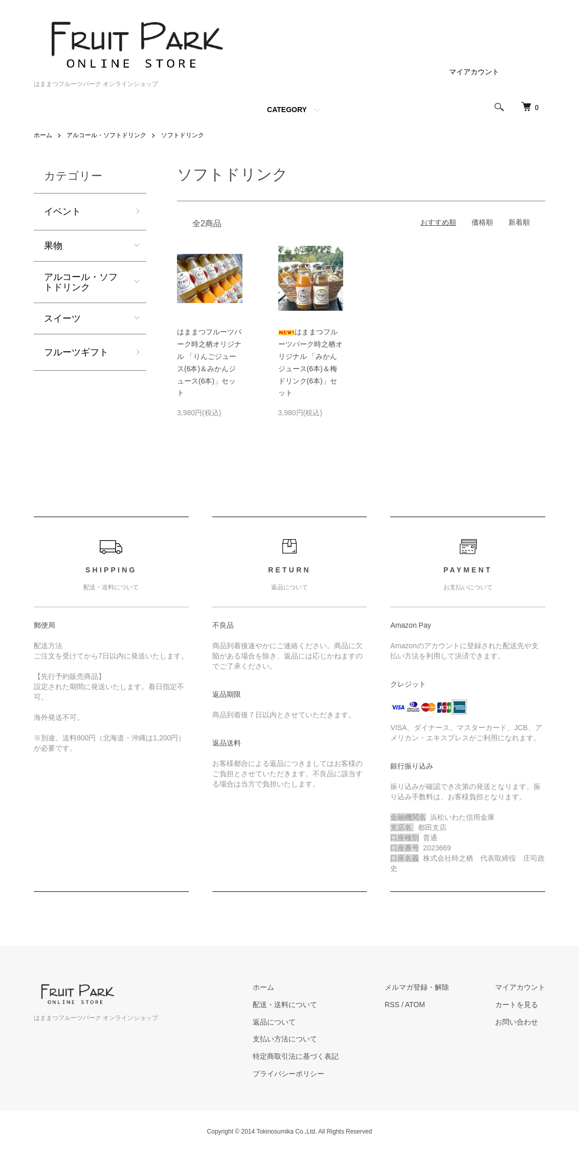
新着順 (519, 222)
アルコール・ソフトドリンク (106, 135)
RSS (392, 1004)
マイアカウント (474, 72)
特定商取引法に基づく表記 (296, 1056)
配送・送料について (285, 1004)
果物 (53, 246)
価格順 (482, 222)
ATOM (415, 1004)
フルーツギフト (76, 352)
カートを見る (516, 1004)
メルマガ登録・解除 (417, 987)
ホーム (43, 135)
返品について (274, 1022)
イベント (62, 211)
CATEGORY (287, 109)
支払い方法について (285, 1039)
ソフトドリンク (182, 135)
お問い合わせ (516, 1022)
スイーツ (62, 318)
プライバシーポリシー (288, 1074)
